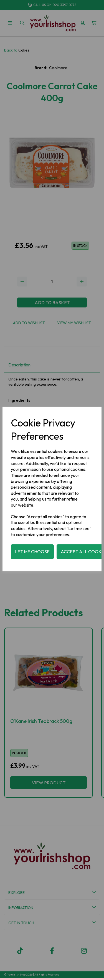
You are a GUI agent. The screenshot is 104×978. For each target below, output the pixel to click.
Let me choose (32, 551)
